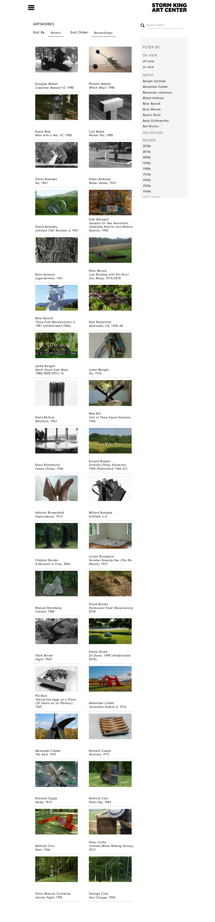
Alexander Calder (155, 87)
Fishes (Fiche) (45, 469)
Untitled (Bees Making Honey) (111, 846)
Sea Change (98, 897)
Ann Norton (151, 126)
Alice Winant (152, 109)
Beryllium (41, 421)
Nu (91, 373)
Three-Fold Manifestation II (54, 322)
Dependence (44, 516)
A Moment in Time (48, 564)
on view (148, 67)
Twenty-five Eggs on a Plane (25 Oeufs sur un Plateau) (55, 701)
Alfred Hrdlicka (153, 98)
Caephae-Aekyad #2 (50, 88)
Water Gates (98, 183)
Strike (39, 802)
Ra (37, 183)
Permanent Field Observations (111, 608)
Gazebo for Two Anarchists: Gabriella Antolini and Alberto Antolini (111, 227)
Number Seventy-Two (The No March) (110, 562)
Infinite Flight (44, 897)
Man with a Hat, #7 (49, 135)
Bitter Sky (95, 802)
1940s (147, 191)
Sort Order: (92, 32)
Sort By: (48, 32)
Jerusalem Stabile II (103, 707)
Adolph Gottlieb (154, 81)
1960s (147, 180)
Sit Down (95, 655)
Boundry (95, 754)
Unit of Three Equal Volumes (109, 417)
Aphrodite (96, 326)
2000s (147, 157)
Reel (38, 850)
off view (148, 61)
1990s (147, 163)
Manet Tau (96, 135)
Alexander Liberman (157, 92)
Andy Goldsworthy (156, 121)
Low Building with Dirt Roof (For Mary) (108, 276)
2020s (147, 146)
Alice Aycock (151, 104)
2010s (147, 152)
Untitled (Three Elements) (107, 465)
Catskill (40, 611)
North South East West (51, 370)
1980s (147, 169)
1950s (147, 186)
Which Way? (97, 88)
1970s (147, 174)
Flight (39, 659)
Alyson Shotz (152, 115)
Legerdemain (45, 278)
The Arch (41, 754)
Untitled (94, 516)
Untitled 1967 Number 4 (52, 230)
